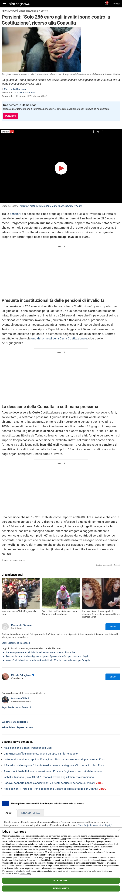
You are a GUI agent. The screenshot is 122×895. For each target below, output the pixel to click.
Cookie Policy (25, 874)
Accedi (116, 3)
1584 (63, 839)
